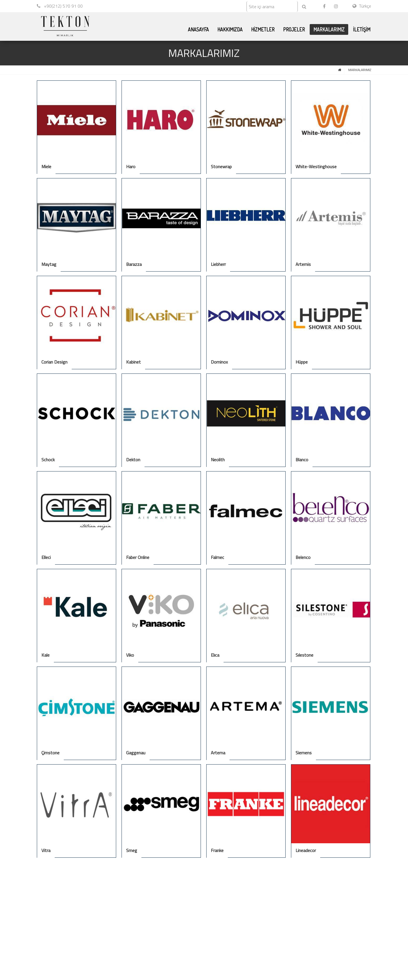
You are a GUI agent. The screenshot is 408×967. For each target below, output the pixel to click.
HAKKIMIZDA (230, 29)
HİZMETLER (263, 29)
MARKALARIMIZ (329, 29)
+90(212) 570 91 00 (60, 6)
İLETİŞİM (361, 29)
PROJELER (294, 29)
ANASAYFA (198, 29)
